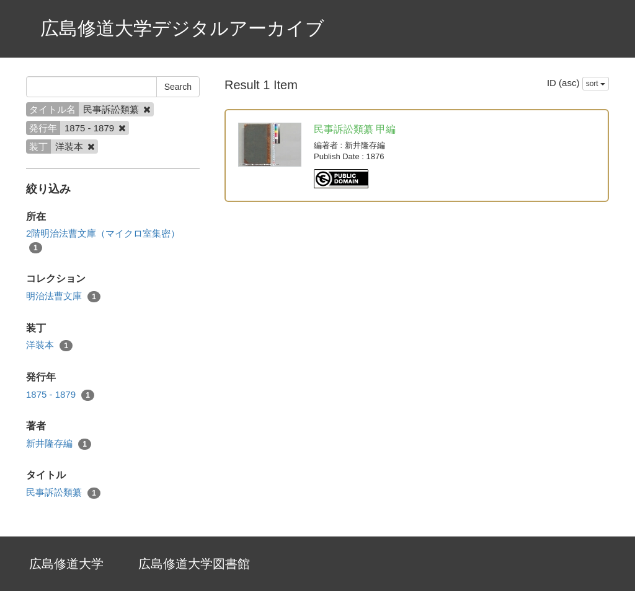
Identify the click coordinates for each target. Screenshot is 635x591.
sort (595, 83)
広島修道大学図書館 (194, 564)
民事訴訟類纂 (63, 493)
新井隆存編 (58, 444)
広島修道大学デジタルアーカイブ (182, 28)
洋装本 (49, 345)
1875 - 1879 (60, 395)
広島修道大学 (66, 564)
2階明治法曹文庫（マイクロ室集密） (103, 240)
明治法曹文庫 (63, 296)
